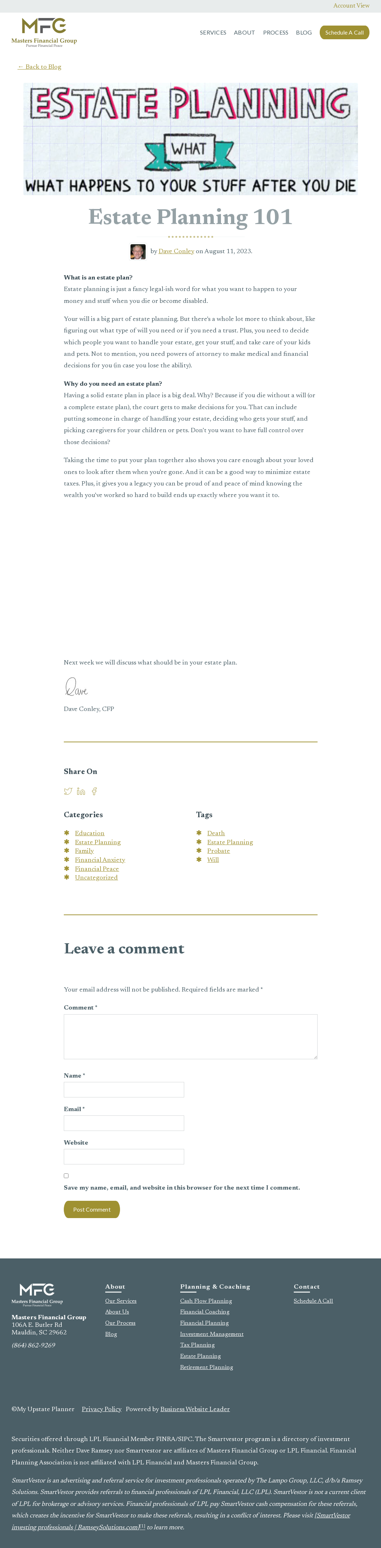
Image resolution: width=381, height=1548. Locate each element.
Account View (351, 6)
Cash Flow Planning (206, 1301)
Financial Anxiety (100, 860)
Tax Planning (197, 1345)
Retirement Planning (206, 1367)
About (244, 32)
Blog (304, 32)
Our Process (120, 1323)
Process (276, 32)
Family (84, 851)
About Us (117, 1312)
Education (90, 834)
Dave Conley (176, 252)
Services (213, 32)
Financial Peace (97, 869)
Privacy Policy (101, 1409)
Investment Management (212, 1334)
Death (216, 834)
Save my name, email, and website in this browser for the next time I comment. (182, 1188)
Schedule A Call (344, 32)
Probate (218, 851)
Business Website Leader (195, 1409)
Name (74, 1076)
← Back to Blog (39, 67)
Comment (81, 1008)
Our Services (121, 1301)
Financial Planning (204, 1323)
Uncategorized (96, 878)
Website (76, 1143)
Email (74, 1109)
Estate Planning (98, 843)
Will (213, 860)
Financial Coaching (205, 1312)
